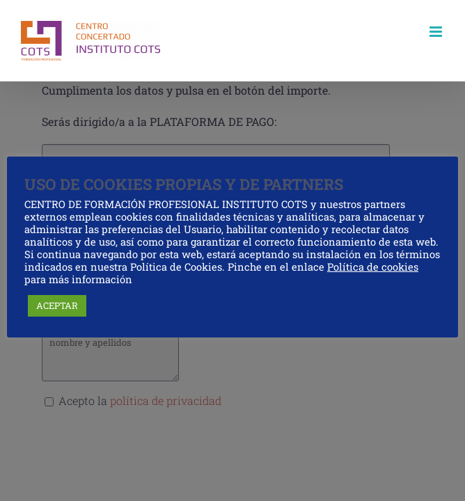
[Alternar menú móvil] (436, 31)
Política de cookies (372, 266)
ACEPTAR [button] (57, 305)
